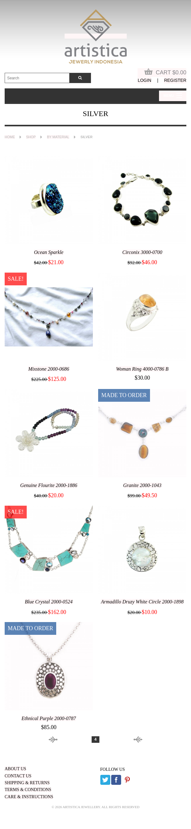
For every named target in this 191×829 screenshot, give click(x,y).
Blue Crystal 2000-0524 (49, 601)
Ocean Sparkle (49, 252)
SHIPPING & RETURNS (27, 782)
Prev (66, 739)
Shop (31, 137)
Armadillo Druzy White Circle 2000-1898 (142, 601)
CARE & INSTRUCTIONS (29, 796)
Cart (165, 72)
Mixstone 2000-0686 (48, 369)
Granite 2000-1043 (142, 485)
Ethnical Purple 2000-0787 (48, 718)
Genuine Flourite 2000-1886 (48, 485)
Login (144, 80)
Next (125, 739)
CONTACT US (18, 776)
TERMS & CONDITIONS (28, 789)
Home (10, 137)
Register (175, 80)
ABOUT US (15, 768)
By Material (58, 137)
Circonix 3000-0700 (142, 252)
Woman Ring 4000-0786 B (142, 369)
